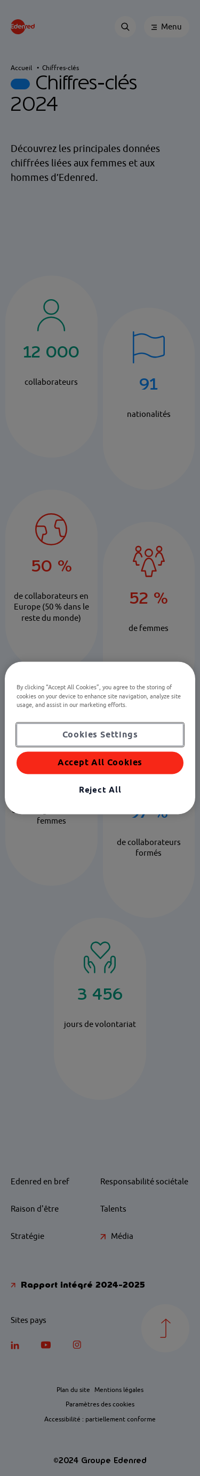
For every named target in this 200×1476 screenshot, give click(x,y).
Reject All (100, 789)
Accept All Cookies (100, 762)
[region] (100, 737)
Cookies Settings (100, 734)
